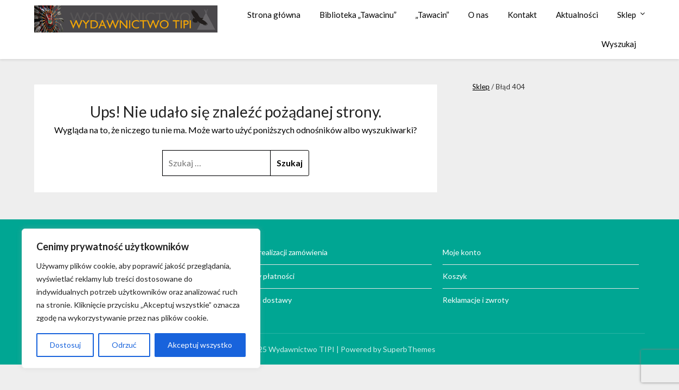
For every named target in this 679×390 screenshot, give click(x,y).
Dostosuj (65, 344)
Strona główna (273, 15)
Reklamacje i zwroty (476, 299)
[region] (141, 298)
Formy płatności (267, 276)
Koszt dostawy (266, 299)
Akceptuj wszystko (200, 344)
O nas (478, 15)
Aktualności (577, 15)
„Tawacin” (432, 15)
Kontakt (522, 15)
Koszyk (455, 276)
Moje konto (462, 252)
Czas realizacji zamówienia (284, 252)
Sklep (626, 15)
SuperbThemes (409, 349)
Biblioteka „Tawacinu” (357, 15)
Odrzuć (124, 344)
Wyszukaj (618, 44)
